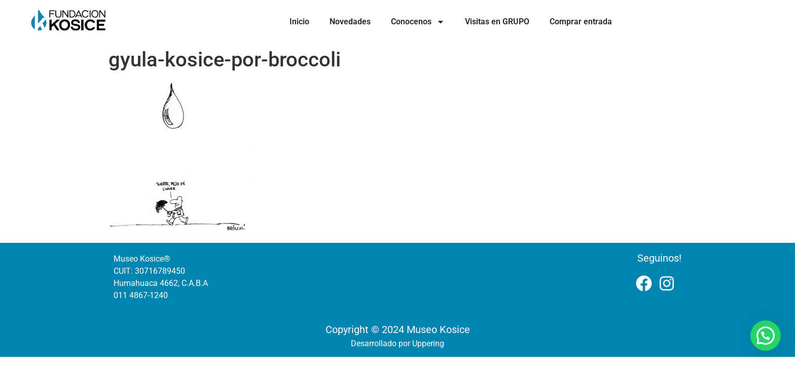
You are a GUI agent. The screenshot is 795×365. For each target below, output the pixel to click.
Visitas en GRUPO (497, 21)
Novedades (350, 21)
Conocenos (418, 22)
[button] (765, 335)
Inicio (299, 21)
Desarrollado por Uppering (397, 343)
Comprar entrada (581, 21)
